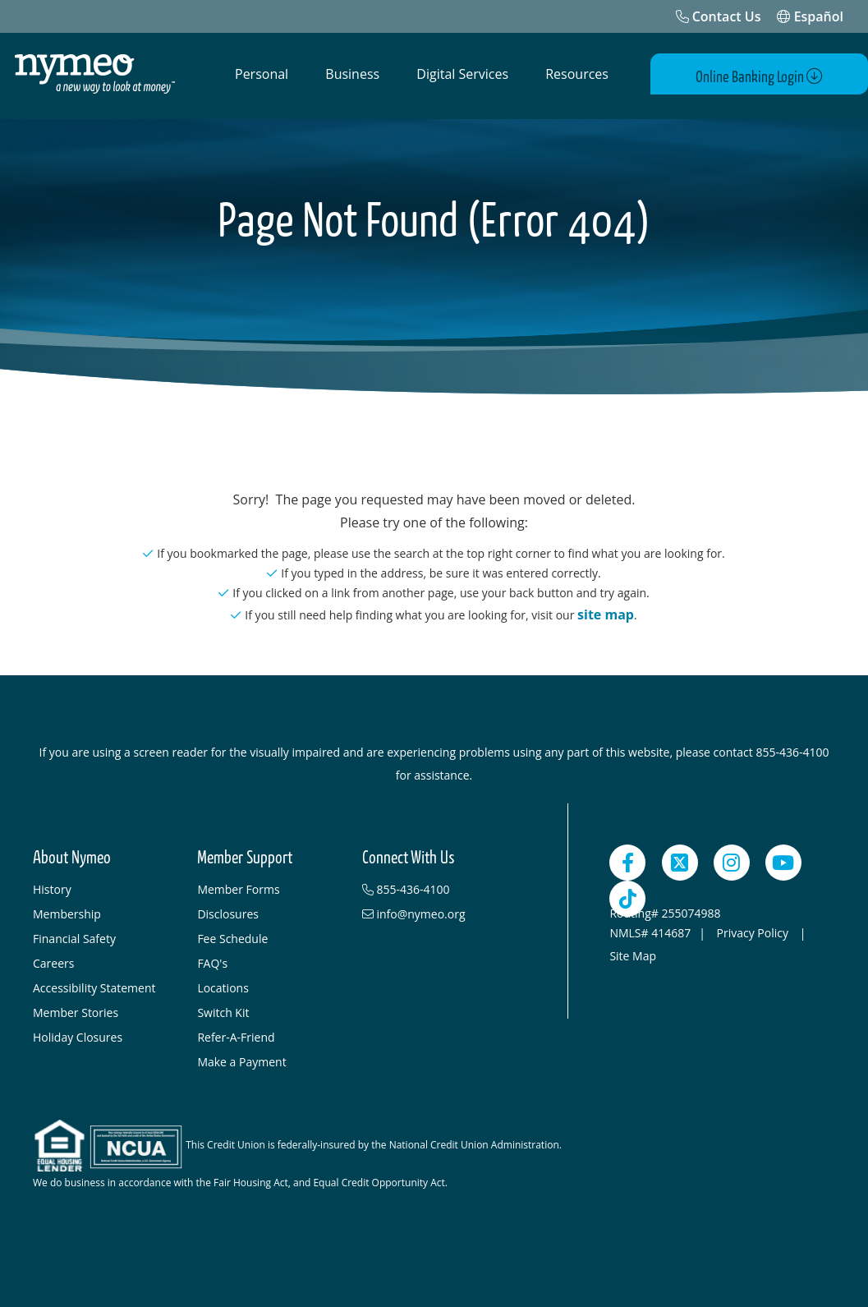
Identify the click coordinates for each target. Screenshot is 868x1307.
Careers (53, 959)
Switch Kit (223, 1008)
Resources (577, 74)
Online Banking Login (772, 75)
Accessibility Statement (94, 984)
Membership (67, 910)
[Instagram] (732, 858)
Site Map (632, 952)
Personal (261, 74)
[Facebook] (627, 858)
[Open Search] (651, 74)
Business (352, 74)
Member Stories (75, 1008)
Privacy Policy (754, 929)
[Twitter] (680, 858)
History (52, 885)
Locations (222, 984)
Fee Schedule (232, 934)
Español (810, 16)
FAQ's (212, 959)
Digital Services (462, 74)
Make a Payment (241, 1057)
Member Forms (238, 885)
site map (605, 610)
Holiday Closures (77, 1033)
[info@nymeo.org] (436, 910)
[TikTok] (627, 895)
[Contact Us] (718, 16)
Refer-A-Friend (235, 1033)
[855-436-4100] (436, 885)
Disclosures (228, 910)
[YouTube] (783, 858)
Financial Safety (74, 934)
